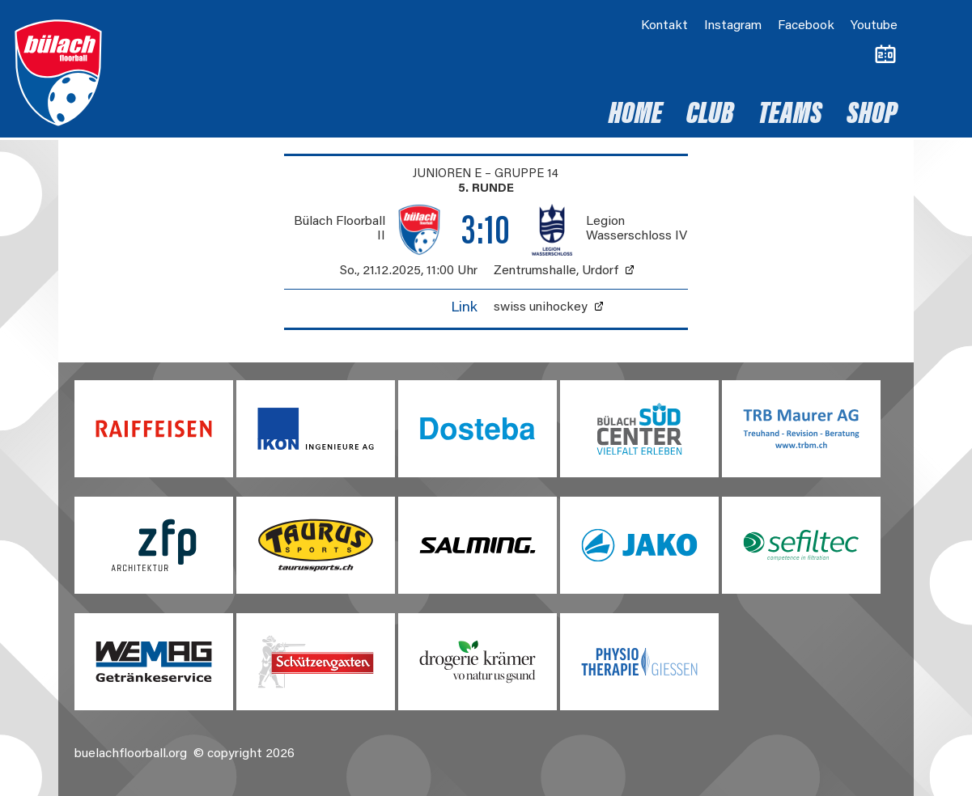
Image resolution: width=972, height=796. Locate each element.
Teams (790, 115)
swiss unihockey (541, 307)
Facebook (806, 25)
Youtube (874, 25)
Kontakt (664, 25)
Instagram (733, 25)
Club (710, 115)
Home (635, 115)
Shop (872, 115)
